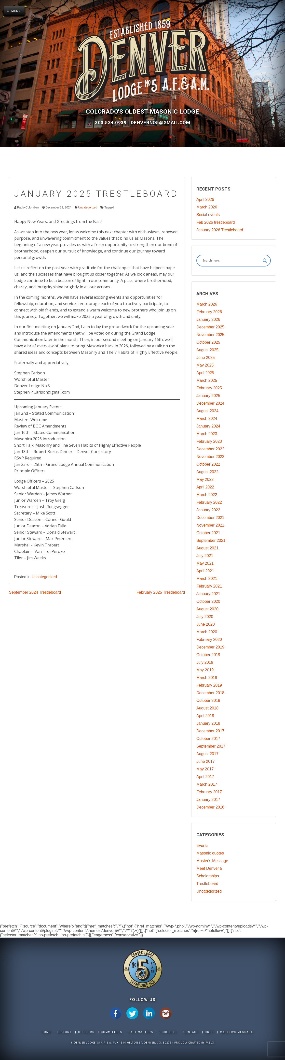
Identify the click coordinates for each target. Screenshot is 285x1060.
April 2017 (205, 777)
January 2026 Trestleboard (219, 230)
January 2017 (208, 799)
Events (202, 845)
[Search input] (231, 260)
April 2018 (205, 716)
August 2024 (207, 411)
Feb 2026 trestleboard (215, 222)
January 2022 (208, 510)
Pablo (209, 1042)
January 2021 (208, 594)
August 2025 (207, 350)
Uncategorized (87, 207)
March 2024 (206, 418)
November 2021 (210, 525)
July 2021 (204, 556)
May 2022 (205, 479)
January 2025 (208, 396)
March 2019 (206, 678)
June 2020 (205, 624)
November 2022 (210, 457)
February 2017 (209, 792)
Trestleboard (207, 884)
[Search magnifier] (264, 260)
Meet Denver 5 (209, 868)
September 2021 (210, 540)
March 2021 (206, 578)
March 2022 (206, 495)
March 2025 (206, 380)
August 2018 (207, 708)
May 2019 (205, 670)
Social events (208, 215)
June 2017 (205, 761)
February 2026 (209, 312)
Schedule (168, 1032)
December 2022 (210, 449)
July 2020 (204, 617)
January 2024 (208, 426)
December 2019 (210, 647)
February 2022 (209, 502)
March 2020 (206, 632)
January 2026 (208, 319)
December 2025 (210, 327)
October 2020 (208, 601)
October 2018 (208, 700)
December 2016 (210, 807)
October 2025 (208, 342)
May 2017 (205, 769)
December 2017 (210, 731)
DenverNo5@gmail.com (160, 122)
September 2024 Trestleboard (35, 592)
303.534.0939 (111, 122)
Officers (86, 1032)
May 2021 (205, 563)
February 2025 (209, 388)
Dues (209, 1032)
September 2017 (210, 746)
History (64, 1032)
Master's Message (212, 861)
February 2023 (209, 441)
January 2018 (208, 723)
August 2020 (207, 609)
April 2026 (205, 199)
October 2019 (208, 655)
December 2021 (210, 517)
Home (46, 1032)
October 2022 (208, 464)
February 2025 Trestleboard (160, 592)
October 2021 (208, 533)
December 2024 (210, 403)
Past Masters (141, 1032)
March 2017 (206, 784)
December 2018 (210, 693)
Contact (191, 1032)
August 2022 (207, 472)
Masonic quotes (210, 853)
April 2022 (205, 487)
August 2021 (207, 548)
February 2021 (209, 586)
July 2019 (204, 662)
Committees (111, 1032)
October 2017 (208, 738)
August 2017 (207, 754)
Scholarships (207, 876)
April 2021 (205, 571)
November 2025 (210, 335)
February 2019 (209, 685)
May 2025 (205, 365)
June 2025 (205, 357)
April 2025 (205, 373)
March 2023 (206, 434)
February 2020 (209, 639)
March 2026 (206, 207)
